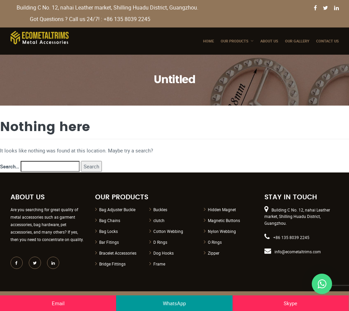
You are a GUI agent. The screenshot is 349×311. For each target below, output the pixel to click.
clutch (159, 220)
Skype (290, 303)
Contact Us (327, 40)
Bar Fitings (109, 242)
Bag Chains (109, 220)
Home (208, 40)
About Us (269, 40)
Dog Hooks (163, 253)
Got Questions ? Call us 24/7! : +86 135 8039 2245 (90, 19)
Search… (9, 166)
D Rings (160, 242)
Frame (159, 264)
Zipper (213, 253)
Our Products (234, 40)
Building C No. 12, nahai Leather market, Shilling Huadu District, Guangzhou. (107, 7)
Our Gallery (297, 40)
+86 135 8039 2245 (291, 237)
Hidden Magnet (222, 209)
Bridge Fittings (112, 264)
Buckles (160, 209)
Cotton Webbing (168, 231)
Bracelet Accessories (117, 253)
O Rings (215, 242)
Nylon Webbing (222, 231)
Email (58, 303)
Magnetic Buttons (224, 220)
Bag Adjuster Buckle (117, 209)
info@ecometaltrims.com (298, 251)
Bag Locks (108, 231)
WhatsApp (174, 303)
